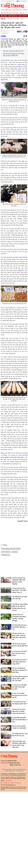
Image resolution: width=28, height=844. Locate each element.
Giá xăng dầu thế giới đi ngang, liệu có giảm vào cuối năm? (19, 678)
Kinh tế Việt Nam (17, 9)
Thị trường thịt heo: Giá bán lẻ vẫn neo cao (19, 734)
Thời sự (5, 15)
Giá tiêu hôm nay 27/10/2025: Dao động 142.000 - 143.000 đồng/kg (19, 617)
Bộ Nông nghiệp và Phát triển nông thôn (10, 548)
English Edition (23, 1)
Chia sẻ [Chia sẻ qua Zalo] (3, 36)
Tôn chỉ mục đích (19, 770)
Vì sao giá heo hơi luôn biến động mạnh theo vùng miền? (19, 662)
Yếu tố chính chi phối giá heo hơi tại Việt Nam (19, 645)
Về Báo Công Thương (7, 769)
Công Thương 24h (12, 15)
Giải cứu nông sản (5, 551)
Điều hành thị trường (13, 18)
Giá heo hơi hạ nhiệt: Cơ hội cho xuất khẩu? (19, 727)
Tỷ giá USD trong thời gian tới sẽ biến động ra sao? (19, 719)
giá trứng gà (15, 551)
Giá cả (3, 18)
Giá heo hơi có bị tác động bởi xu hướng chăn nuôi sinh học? (18, 711)
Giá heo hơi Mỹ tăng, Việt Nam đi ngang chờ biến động (19, 670)
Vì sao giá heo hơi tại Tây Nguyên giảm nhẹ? (19, 702)
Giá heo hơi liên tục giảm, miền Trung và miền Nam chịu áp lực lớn (19, 636)
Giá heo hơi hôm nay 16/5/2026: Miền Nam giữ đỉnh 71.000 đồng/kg (18, 581)
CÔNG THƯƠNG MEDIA (6, 9)
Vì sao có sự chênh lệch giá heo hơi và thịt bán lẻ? (19, 695)
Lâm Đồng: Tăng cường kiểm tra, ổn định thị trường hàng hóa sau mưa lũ (19, 607)
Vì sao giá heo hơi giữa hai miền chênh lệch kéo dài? (19, 687)
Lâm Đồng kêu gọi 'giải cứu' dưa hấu (19, 597)
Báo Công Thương (21, 257)
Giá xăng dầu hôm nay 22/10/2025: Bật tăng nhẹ (19, 627)
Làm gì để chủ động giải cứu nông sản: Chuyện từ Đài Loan (13, 54)
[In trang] (26, 36)
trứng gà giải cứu (5, 555)
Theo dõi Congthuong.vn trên (8, 32)
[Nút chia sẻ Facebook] (12, 36)
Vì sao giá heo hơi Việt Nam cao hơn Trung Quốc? (19, 653)
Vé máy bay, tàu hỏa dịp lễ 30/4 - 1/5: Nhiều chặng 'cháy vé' (19, 590)
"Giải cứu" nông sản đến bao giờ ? (13, 51)
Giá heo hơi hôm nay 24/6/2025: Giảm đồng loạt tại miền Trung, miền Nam (19, 744)
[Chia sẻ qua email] (24, 36)
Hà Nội (18, 66)
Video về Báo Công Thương (19, 769)
